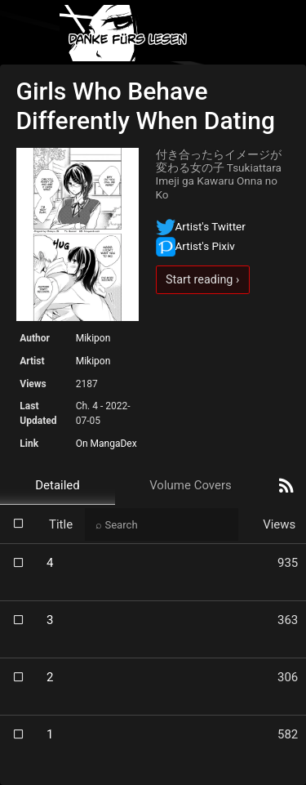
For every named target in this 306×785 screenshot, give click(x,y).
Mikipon (93, 338)
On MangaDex (106, 443)
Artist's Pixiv (195, 245)
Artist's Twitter (201, 226)
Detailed (57, 485)
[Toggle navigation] (280, 33)
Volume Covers (190, 485)
